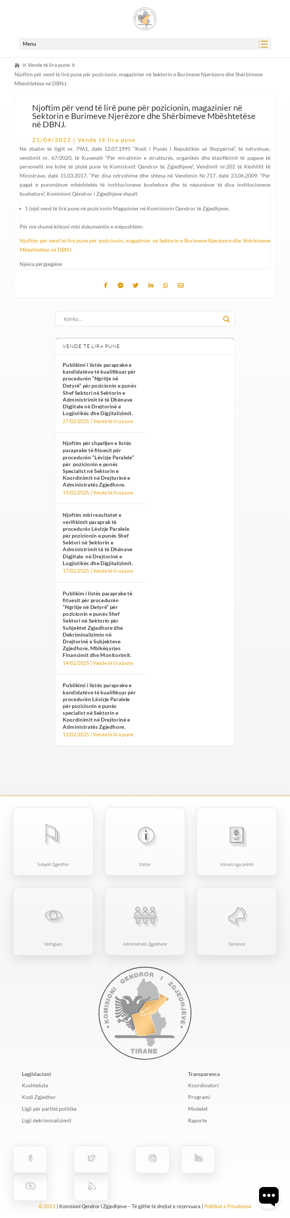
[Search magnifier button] (226, 319)
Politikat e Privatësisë (227, 1206)
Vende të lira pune (49, 65)
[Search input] (141, 319)
